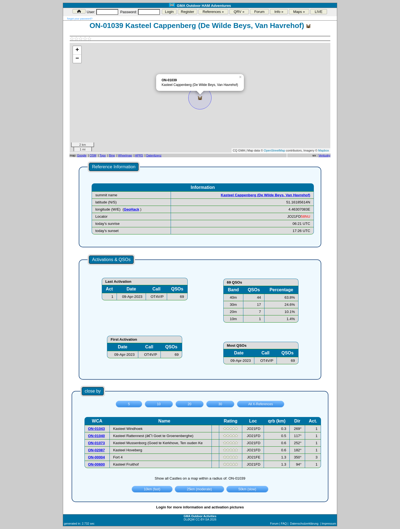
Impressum (329, 523)
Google (81, 155)
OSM (93, 155)
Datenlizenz (154, 155)
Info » (278, 12)
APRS (139, 155)
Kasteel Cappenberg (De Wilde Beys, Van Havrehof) (265, 195)
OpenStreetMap (274, 150)
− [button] (77, 59)
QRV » (239, 12)
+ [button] (77, 50)
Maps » (299, 12)
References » (213, 12)
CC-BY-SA (202, 519)
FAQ (284, 523)
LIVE (318, 12)
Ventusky (324, 155)
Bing (112, 155)
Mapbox (323, 150)
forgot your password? (79, 18)
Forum (259, 12)
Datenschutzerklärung (304, 523)
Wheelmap (125, 155)
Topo (102, 155)
